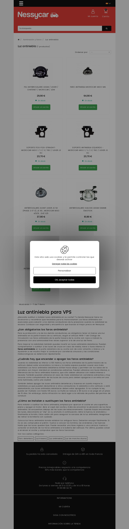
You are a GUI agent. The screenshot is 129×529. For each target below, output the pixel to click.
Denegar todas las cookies (64, 264)
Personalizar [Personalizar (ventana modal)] (64, 270)
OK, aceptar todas (64, 279)
